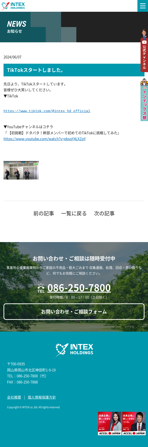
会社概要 (14, 397)
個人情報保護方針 (42, 397)
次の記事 (104, 213)
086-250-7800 (79, 287)
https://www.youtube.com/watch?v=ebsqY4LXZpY (45, 138)
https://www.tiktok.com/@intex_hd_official (47, 111)
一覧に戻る (74, 213)
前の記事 (43, 213)
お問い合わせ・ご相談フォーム (74, 311)
